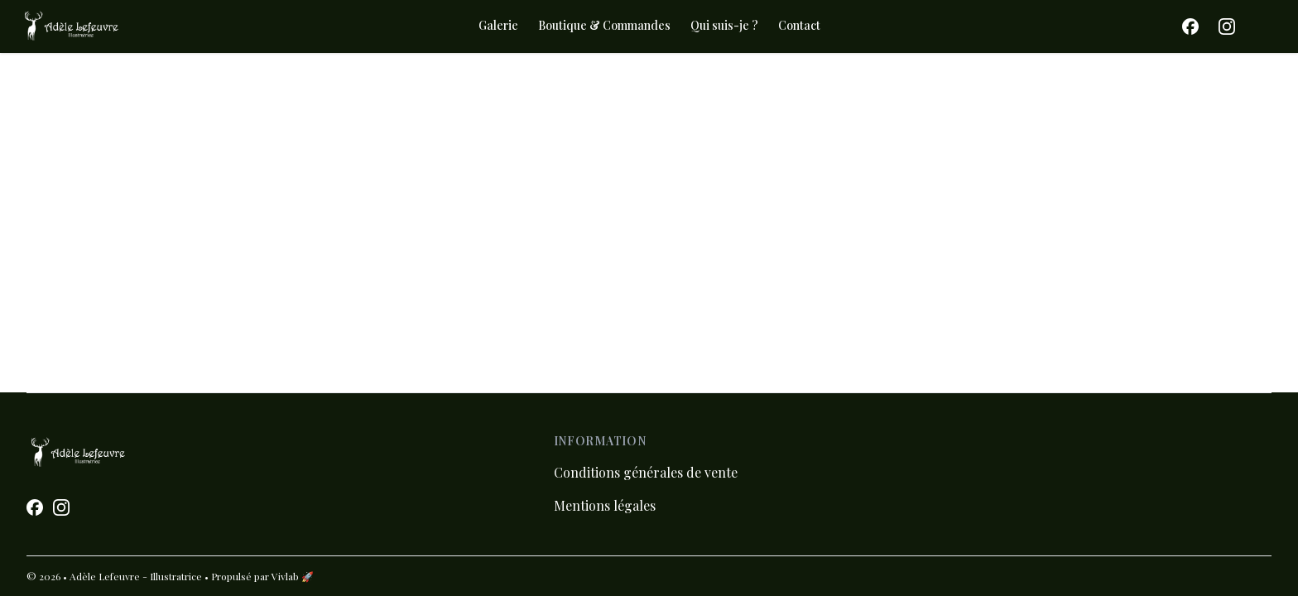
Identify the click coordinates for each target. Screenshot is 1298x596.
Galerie (498, 25)
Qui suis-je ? (724, 25)
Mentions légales (605, 505)
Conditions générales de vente (646, 472)
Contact (799, 25)
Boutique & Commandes (604, 25)
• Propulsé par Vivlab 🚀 (259, 576)
